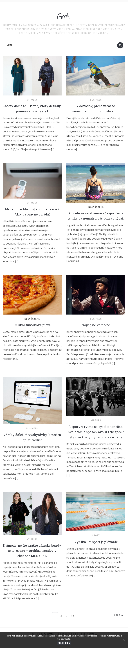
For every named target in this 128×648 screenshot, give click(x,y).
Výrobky (32, 99)
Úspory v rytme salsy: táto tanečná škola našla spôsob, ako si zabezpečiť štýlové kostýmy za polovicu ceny (96, 439)
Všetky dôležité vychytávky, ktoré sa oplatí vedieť (32, 442)
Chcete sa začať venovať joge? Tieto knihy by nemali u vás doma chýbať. (96, 218)
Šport (96, 543)
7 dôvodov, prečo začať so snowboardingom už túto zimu (96, 108)
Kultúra (96, 425)
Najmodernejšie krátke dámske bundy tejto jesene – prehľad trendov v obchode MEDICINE (32, 558)
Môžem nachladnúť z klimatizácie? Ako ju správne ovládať (32, 214)
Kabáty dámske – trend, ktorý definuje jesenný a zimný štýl (32, 108)
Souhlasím (64, 643)
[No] (124, 640)
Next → (117, 623)
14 (73, 623)
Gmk (64, 15)
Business (96, 99)
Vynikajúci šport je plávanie (96, 549)
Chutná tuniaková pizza (32, 330)
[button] (8, 45)
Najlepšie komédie (96, 330)
